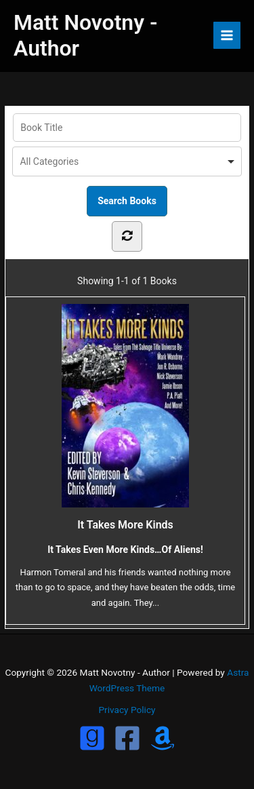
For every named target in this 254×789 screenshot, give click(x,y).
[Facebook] (127, 738)
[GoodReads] (92, 738)
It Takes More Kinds (125, 417)
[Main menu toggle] (227, 36)
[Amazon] (162, 738)
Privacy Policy (126, 709)
